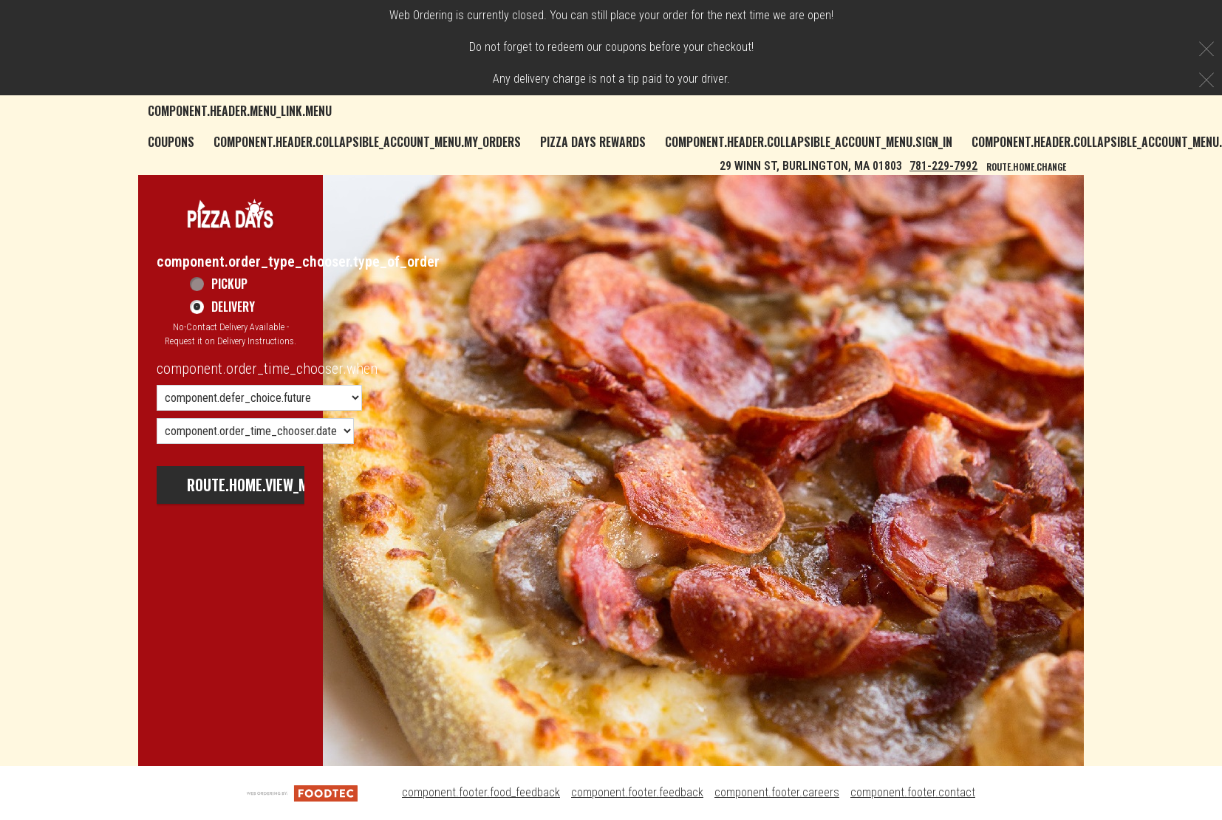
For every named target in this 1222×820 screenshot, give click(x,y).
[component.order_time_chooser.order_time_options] (259, 398)
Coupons (171, 142)
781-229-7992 (943, 166)
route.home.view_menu (259, 485)
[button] (230, 213)
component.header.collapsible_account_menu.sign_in (808, 142)
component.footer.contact (912, 792)
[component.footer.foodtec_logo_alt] (302, 792)
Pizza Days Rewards (593, 142)
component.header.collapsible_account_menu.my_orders (367, 142)
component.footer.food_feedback (481, 792)
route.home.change (1026, 166)
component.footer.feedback (637, 792)
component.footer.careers (776, 792)
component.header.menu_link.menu (240, 111)
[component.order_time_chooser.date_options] (255, 431)
